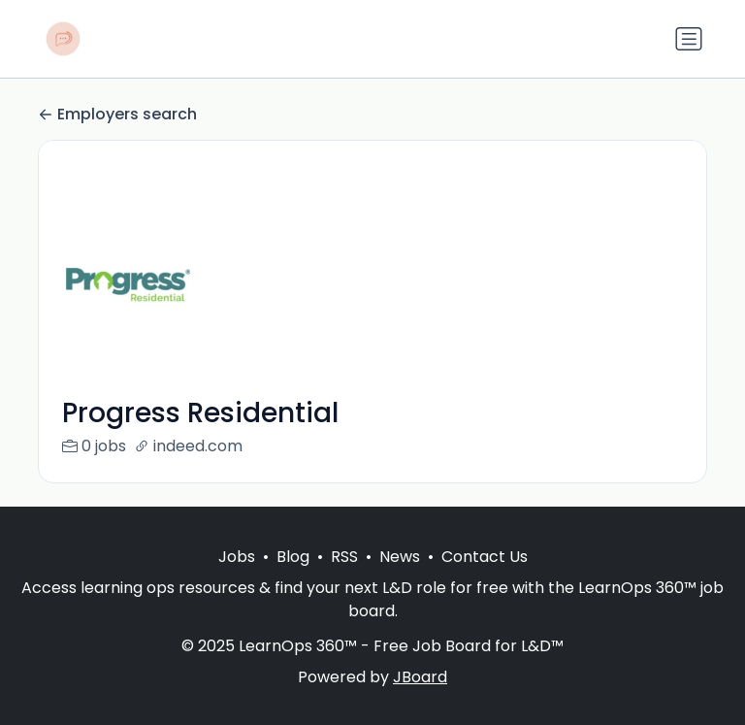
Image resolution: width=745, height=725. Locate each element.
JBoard (420, 700)
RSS (344, 580)
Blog (292, 580)
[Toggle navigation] (688, 38)
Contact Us (484, 580)
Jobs (236, 580)
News (399, 580)
